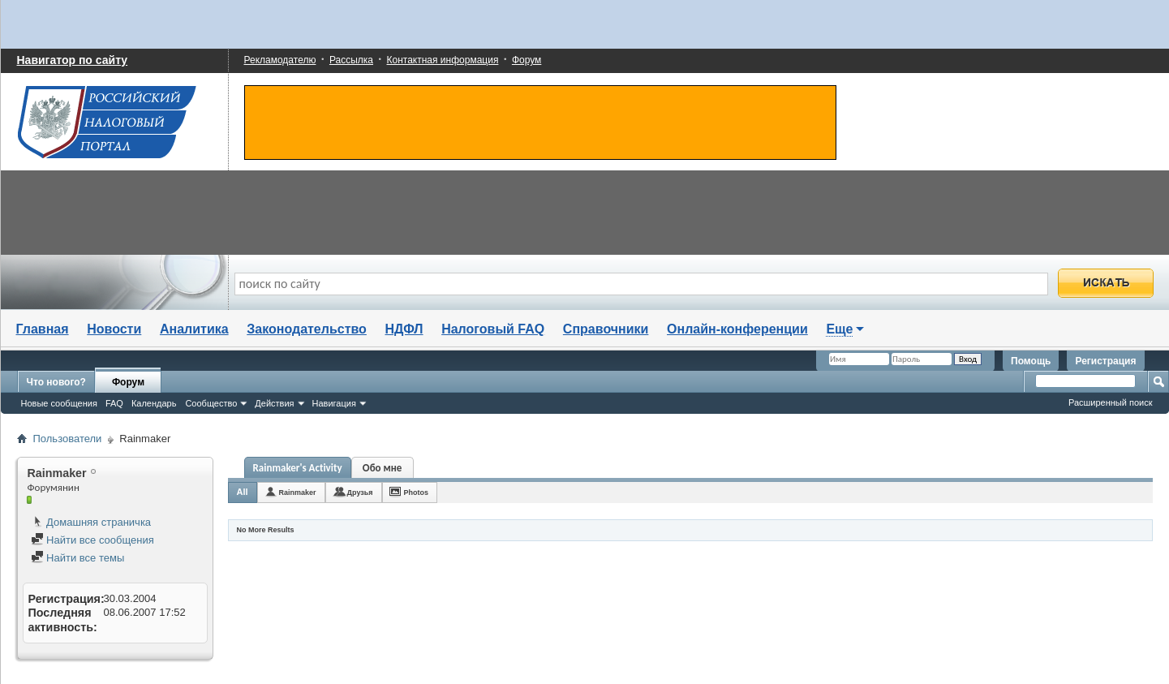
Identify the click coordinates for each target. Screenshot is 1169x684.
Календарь (154, 403)
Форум (526, 60)
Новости (114, 329)
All (242, 492)
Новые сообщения (59, 403)
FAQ (114, 403)
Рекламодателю (280, 60)
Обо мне (382, 468)
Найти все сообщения (92, 540)
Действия (274, 403)
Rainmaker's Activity (297, 468)
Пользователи (67, 438)
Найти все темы (78, 558)
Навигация (334, 403)
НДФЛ (404, 329)
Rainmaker (297, 492)
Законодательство (307, 329)
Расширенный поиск (1110, 402)
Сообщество (211, 403)
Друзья (360, 492)
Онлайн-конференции (737, 329)
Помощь (1031, 361)
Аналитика (194, 329)
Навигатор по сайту (72, 60)
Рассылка (351, 60)
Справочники (606, 329)
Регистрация (1105, 361)
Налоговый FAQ (492, 329)
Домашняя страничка (91, 522)
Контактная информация (443, 60)
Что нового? (56, 382)
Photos (416, 492)
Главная (42, 329)
